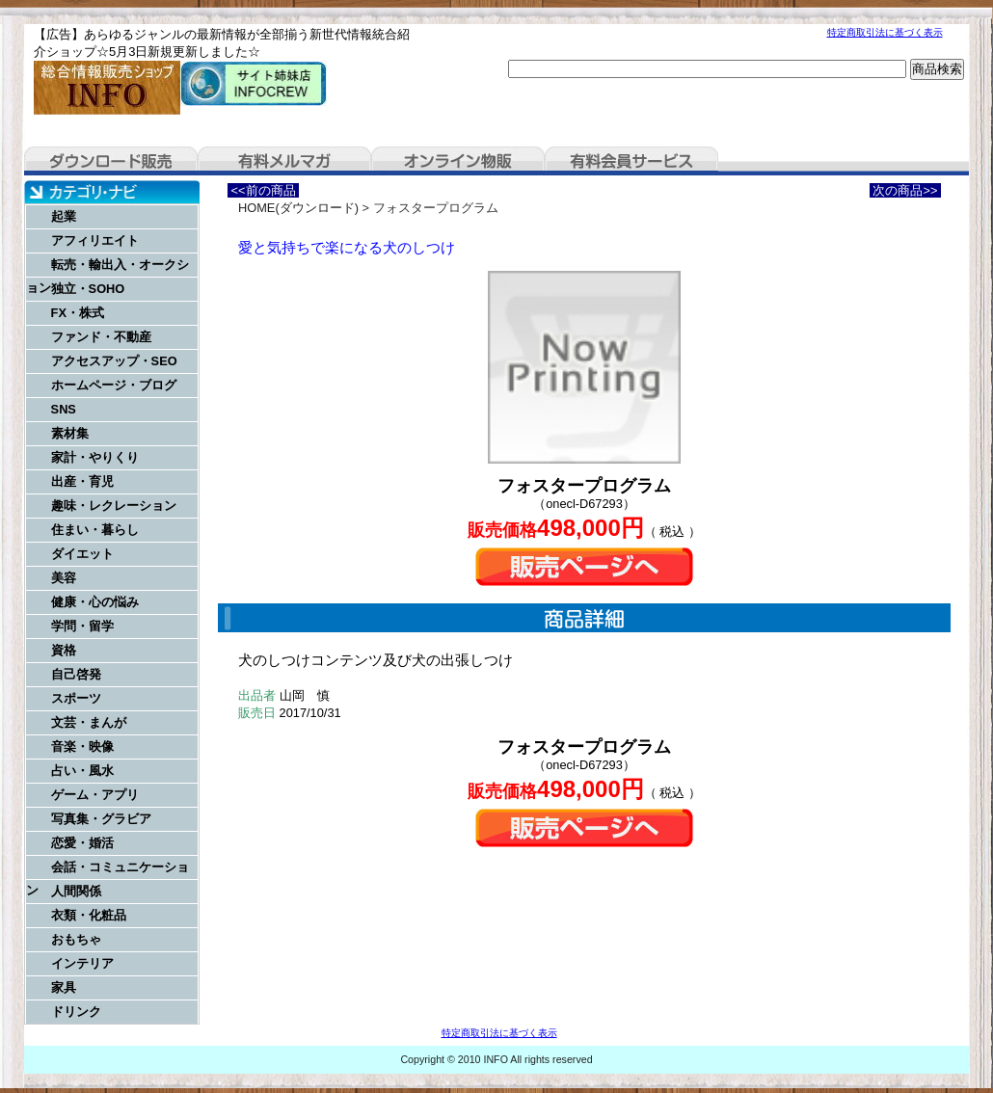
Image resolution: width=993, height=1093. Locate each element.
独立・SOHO (88, 288)
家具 (63, 987)
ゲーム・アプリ (95, 794)
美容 (63, 578)
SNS (63, 409)
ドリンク (76, 1011)
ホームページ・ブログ (113, 385)
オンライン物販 (458, 161)
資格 (63, 650)
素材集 (70, 433)
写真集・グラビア (101, 819)
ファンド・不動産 (101, 337)
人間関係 (76, 891)
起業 (63, 216)
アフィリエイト (95, 240)
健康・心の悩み (95, 602)
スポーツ (76, 698)
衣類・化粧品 (88, 915)
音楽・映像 (82, 746)
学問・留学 (82, 626)
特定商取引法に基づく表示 (885, 32)
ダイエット (82, 553)
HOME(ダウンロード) (298, 207)
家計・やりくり (95, 457)
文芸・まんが (88, 722)
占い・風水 (82, 770)
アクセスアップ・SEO (114, 361)
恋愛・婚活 (82, 843)
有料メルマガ (284, 161)
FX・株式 (77, 313)
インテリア (82, 963)
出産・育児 (82, 481)
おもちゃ (76, 939)
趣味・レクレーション (113, 505)
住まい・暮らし (95, 529)
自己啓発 (76, 674)
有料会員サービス (631, 161)
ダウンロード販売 (111, 161)
